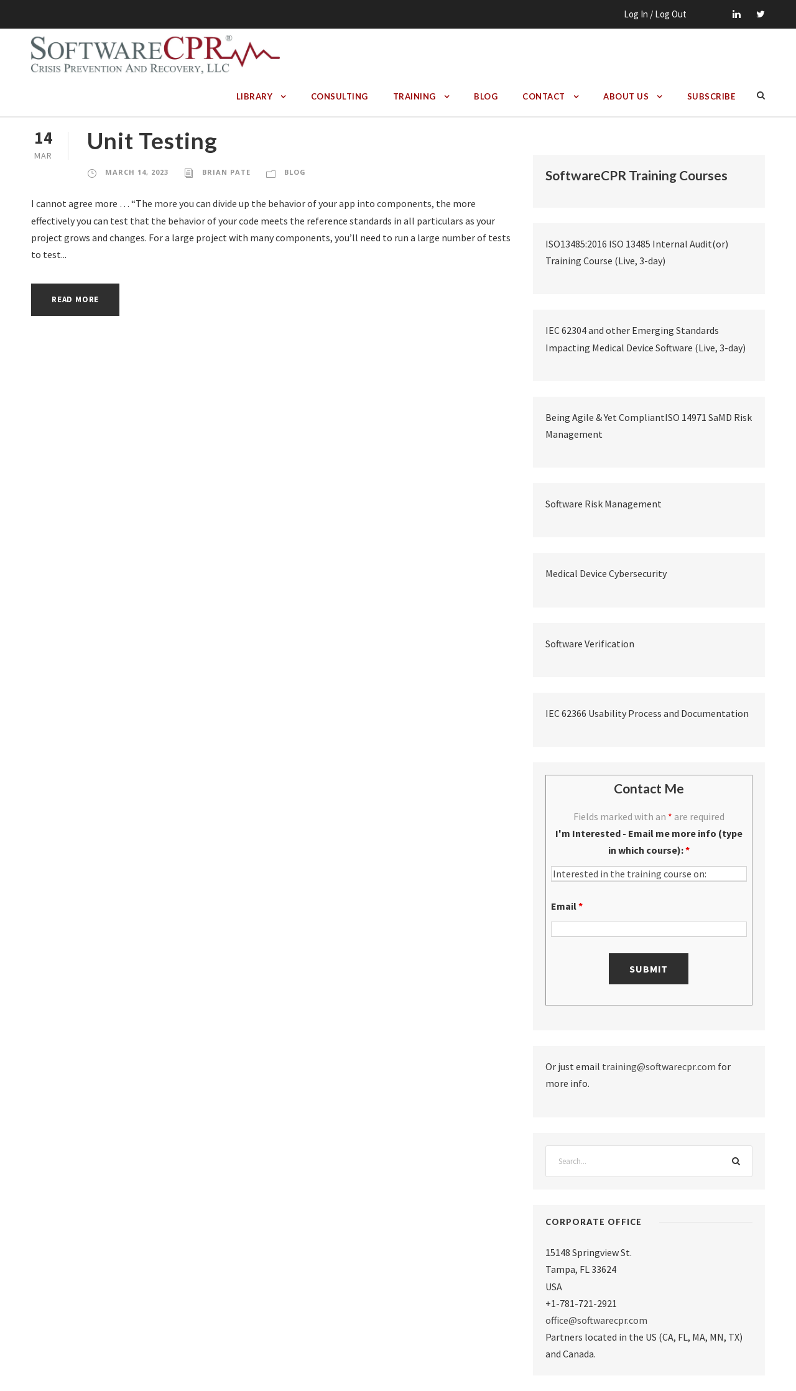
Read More (75, 299)
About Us (626, 96)
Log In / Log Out (655, 14)
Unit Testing (152, 140)
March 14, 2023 (137, 172)
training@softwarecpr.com (659, 1066)
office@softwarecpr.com (596, 1320)
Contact (543, 96)
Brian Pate (226, 172)
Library (254, 96)
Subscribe (711, 96)
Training (414, 96)
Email (567, 906)
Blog (485, 96)
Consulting (339, 96)
